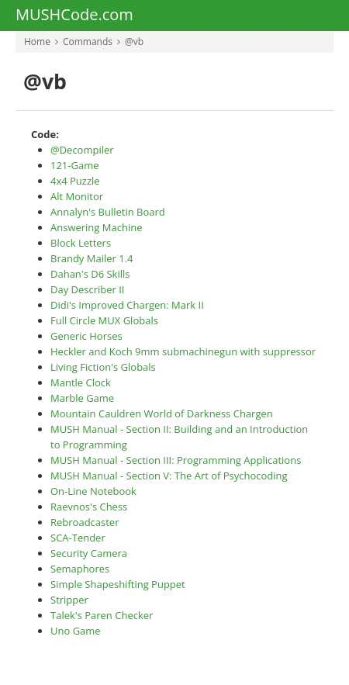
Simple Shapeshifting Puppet (117, 584)
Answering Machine (96, 227)
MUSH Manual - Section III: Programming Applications (175, 460)
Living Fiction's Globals (103, 367)
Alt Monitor (76, 196)
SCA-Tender (77, 538)
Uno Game (75, 631)
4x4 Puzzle (75, 181)
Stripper (69, 600)
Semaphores (79, 569)
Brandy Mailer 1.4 (91, 258)
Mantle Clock (80, 382)
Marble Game (82, 398)
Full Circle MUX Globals (104, 320)
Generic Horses (86, 336)
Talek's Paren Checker (101, 615)
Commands (87, 41)
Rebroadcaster (84, 522)
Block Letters (80, 243)
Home (37, 41)
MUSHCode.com (74, 15)
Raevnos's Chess (88, 507)
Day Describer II (87, 289)
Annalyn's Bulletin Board (107, 212)
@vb (134, 41)
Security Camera (88, 553)
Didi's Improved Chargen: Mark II (127, 305)
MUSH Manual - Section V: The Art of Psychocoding (169, 476)
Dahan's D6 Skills (90, 274)
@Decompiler (82, 150)
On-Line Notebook (93, 491)
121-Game (74, 165)
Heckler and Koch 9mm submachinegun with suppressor (183, 351)
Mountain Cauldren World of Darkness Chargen (161, 413)
